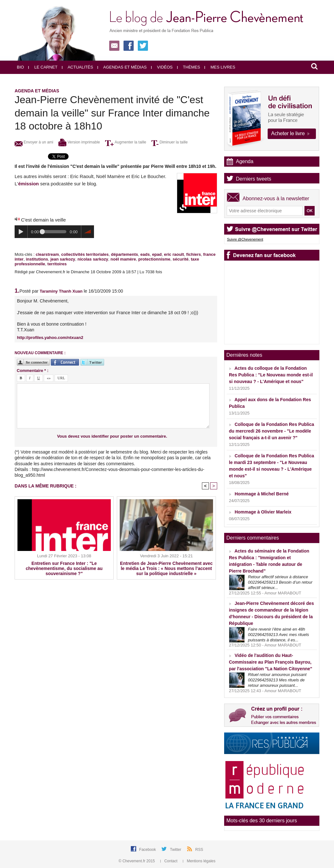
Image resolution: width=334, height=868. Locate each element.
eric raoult (174, 254)
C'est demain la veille (43, 219)
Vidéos (162, 67)
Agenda (244, 161)
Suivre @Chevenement (245, 239)
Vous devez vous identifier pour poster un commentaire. (112, 436)
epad (157, 254)
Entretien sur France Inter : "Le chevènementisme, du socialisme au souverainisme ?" (64, 568)
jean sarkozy (62, 259)
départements (124, 254)
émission (28, 183)
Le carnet (42, 67)
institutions (37, 259)
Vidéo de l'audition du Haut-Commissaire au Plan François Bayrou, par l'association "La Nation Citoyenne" (270, 662)
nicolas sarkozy (92, 259)
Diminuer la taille (169, 142)
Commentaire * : (33, 370)
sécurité (181, 259)
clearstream (47, 254)
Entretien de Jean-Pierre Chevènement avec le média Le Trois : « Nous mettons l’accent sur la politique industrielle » (166, 568)
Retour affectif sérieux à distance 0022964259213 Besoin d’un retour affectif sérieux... (280, 582)
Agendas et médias (122, 67)
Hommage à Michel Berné (262, 493)
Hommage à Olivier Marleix (263, 511)
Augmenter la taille (125, 142)
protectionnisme (154, 259)
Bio (20, 67)
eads (145, 254)
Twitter (176, 849)
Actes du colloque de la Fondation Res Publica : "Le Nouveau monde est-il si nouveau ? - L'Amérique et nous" (271, 375)
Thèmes (188, 67)
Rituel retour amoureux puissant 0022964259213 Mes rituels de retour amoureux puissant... (277, 680)
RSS (199, 849)
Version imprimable (79, 142)
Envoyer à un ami (34, 142)
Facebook (148, 849)
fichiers (193, 254)
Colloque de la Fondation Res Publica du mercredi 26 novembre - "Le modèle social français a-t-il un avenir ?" (271, 431)
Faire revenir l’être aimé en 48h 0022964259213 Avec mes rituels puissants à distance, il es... (278, 634)
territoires (57, 264)
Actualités (77, 67)
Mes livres (219, 67)
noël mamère (123, 259)
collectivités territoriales (85, 254)
